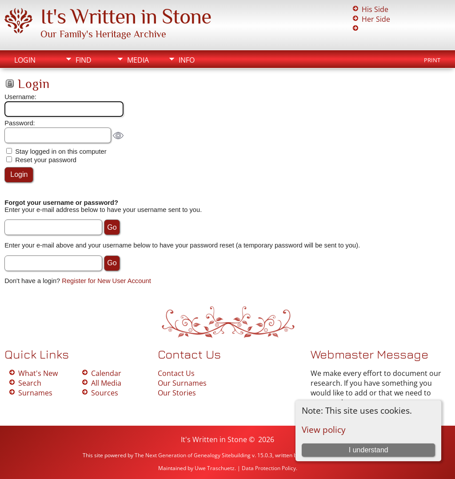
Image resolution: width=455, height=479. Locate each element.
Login (25, 60)
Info (187, 60)
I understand (368, 450)
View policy (324, 429)
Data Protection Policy (269, 468)
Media (138, 60)
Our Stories (177, 393)
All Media (106, 383)
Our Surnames (182, 383)
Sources (104, 393)
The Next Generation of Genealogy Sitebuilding (193, 455)
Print (432, 60)
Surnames (35, 393)
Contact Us (176, 373)
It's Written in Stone (125, 16)
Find (84, 60)
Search (29, 383)
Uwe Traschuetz (215, 468)
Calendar (106, 373)
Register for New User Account (106, 280)
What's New (38, 373)
